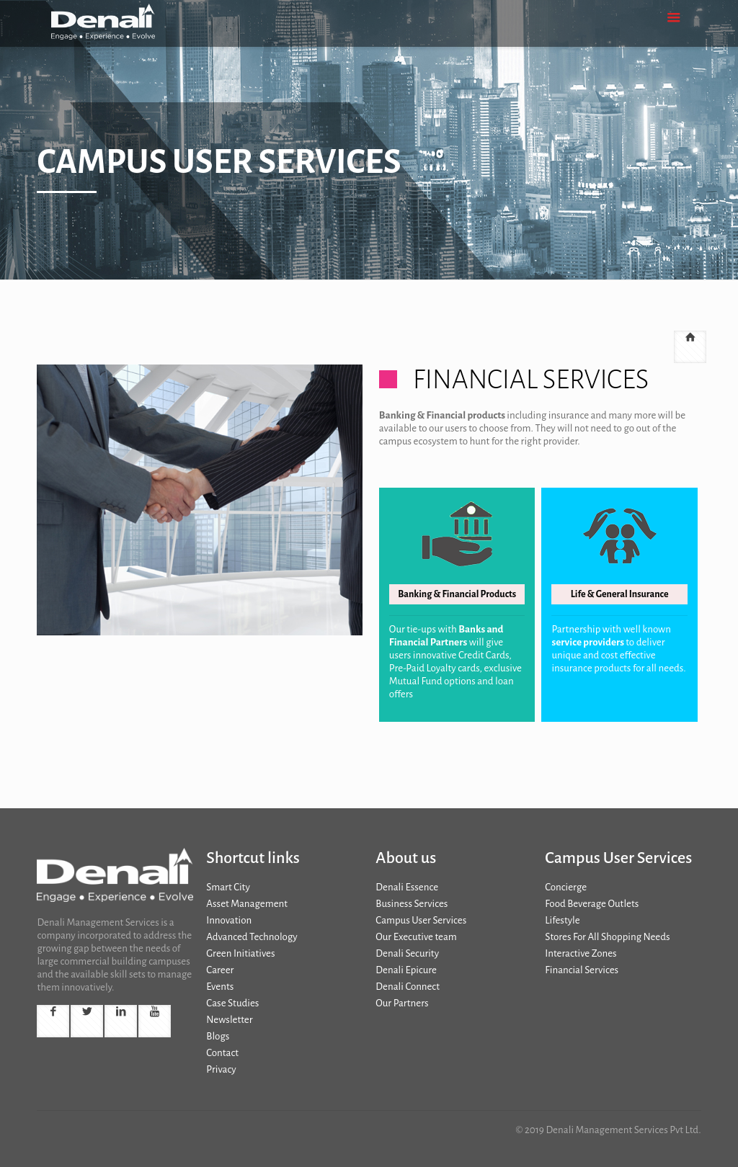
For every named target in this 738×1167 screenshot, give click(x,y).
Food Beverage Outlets (592, 903)
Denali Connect (407, 986)
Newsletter (229, 1019)
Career (220, 970)
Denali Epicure (406, 970)
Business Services (411, 903)
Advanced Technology (251, 936)
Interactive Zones (580, 953)
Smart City (227, 887)
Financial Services (581, 970)
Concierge (566, 887)
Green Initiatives (240, 953)
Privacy (221, 1069)
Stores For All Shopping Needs (607, 936)
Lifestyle (562, 920)
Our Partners (401, 1003)
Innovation (229, 920)
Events (220, 986)
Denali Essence (406, 887)
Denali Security (407, 953)
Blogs (217, 1036)
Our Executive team (415, 936)
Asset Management (247, 903)
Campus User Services (420, 920)
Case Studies (232, 1003)
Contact (222, 1052)
